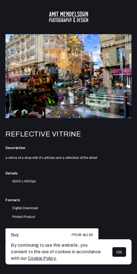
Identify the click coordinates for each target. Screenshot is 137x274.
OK (119, 252)
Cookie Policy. (42, 258)
